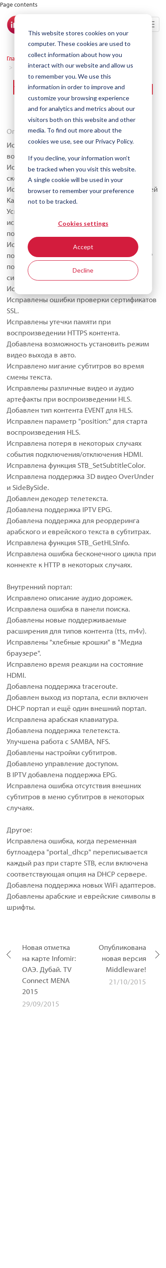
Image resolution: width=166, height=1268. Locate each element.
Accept (83, 247)
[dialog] (83, 154)
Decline (83, 270)
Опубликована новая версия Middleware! (122, 958)
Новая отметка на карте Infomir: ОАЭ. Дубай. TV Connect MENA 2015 (49, 969)
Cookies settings (83, 223)
